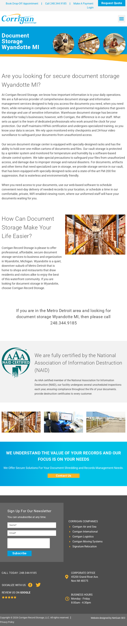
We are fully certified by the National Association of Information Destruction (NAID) (78, 362)
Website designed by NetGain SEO (108, 618)
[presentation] (28, 543)
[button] (121, 18)
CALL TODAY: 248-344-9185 (19, 572)
